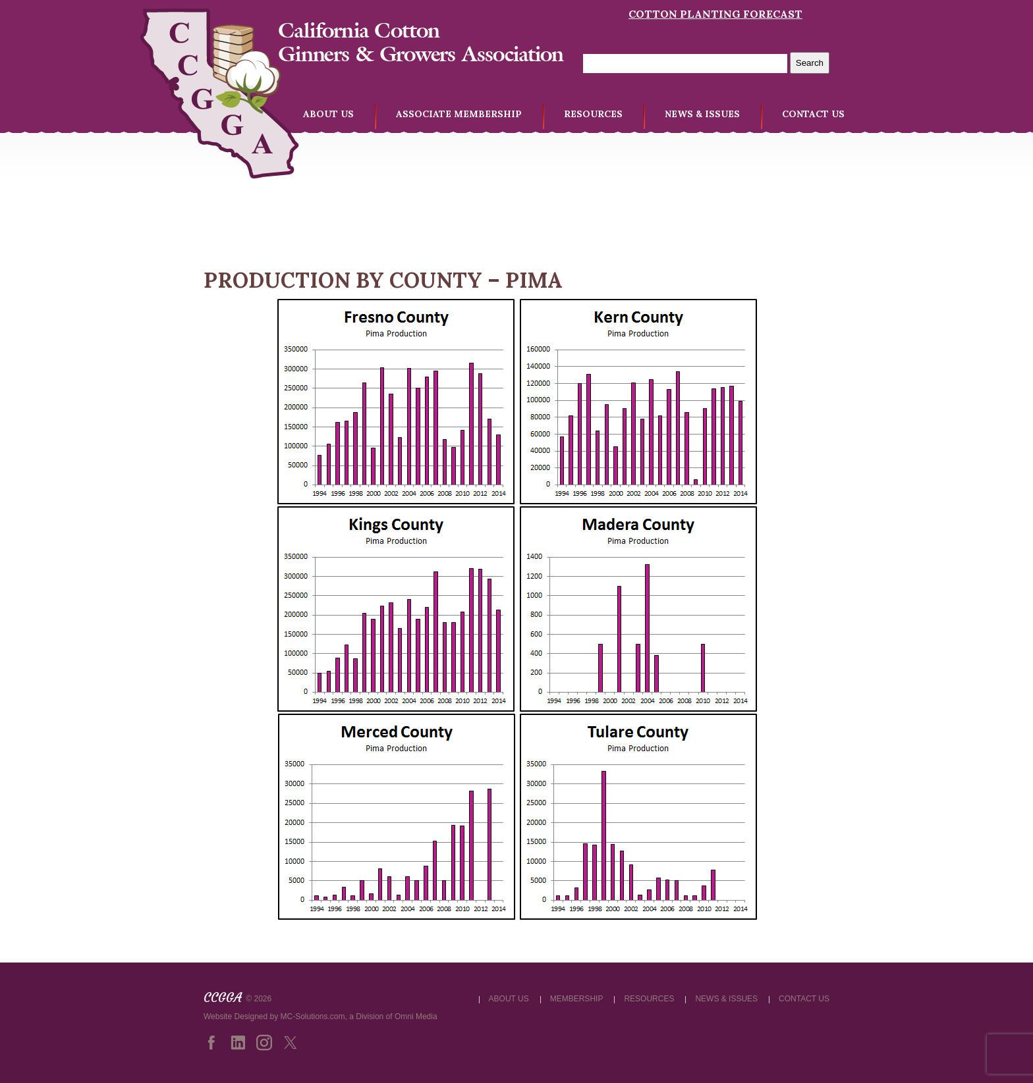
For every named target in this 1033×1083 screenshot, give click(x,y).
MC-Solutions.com (313, 1016)
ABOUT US (328, 114)
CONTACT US (813, 114)
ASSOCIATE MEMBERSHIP (459, 114)
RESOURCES (593, 114)
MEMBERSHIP (576, 998)
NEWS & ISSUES (702, 114)
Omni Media (416, 1016)
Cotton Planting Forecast (715, 13)
